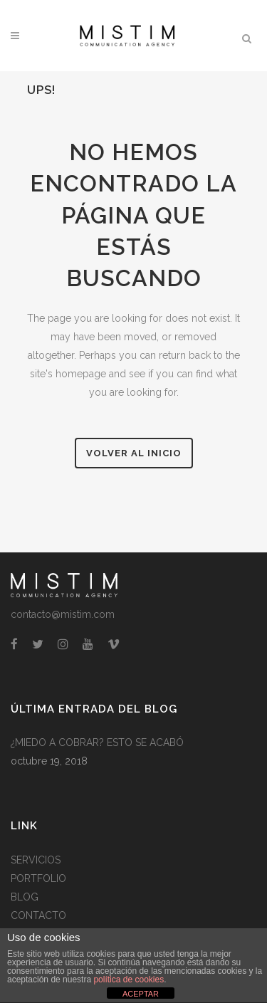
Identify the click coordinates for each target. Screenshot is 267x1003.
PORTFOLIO (38, 878)
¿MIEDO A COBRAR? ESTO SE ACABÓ (97, 742)
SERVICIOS (36, 860)
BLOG (24, 897)
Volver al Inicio (134, 453)
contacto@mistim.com (63, 614)
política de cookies (128, 979)
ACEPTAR (140, 993)
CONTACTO (38, 915)
